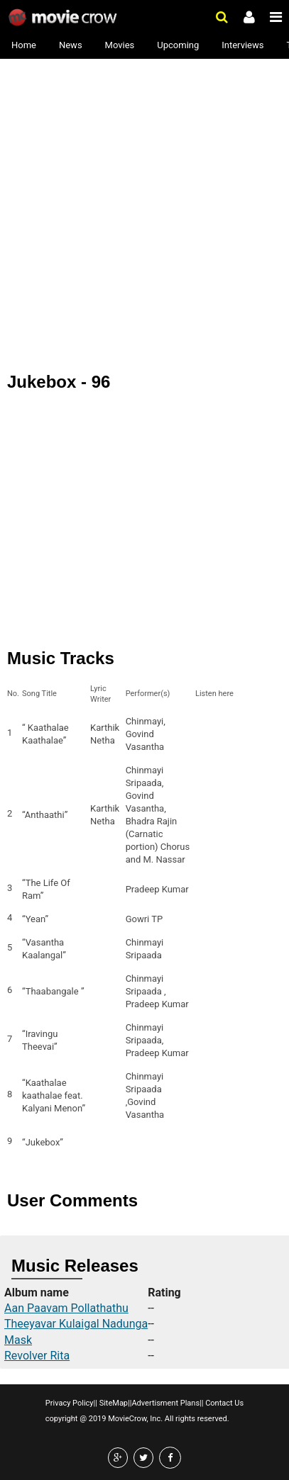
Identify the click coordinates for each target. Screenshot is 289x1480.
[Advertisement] (144, 151)
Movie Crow (64, 18)
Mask (18, 1340)
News (70, 45)
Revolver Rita (37, 1355)
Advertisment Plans (165, 1403)
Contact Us (223, 1403)
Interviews (242, 45)
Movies (120, 45)
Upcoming (178, 45)
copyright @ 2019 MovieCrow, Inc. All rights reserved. (137, 1418)
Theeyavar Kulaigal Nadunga (76, 1323)
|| (95, 1403)
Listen (210, 734)
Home (23, 45)
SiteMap (112, 1403)
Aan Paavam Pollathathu (66, 1308)
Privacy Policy (69, 1403)
